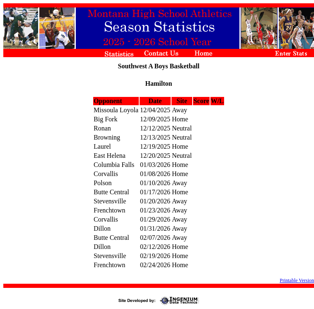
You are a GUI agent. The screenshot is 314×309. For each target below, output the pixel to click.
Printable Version (297, 280)
